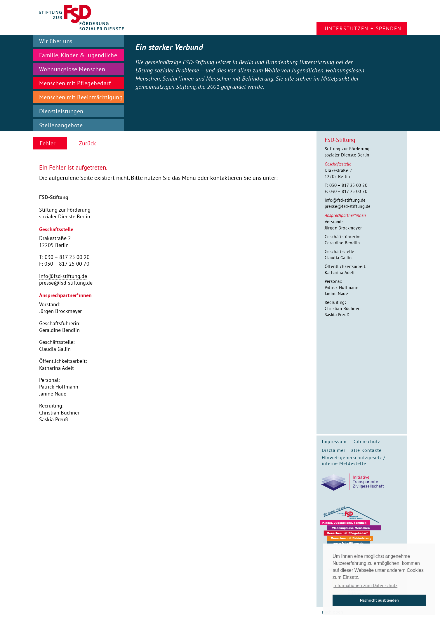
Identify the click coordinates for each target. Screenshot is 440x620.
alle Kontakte (366, 450)
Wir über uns (55, 41)
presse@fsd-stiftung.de (348, 206)
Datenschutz (366, 441)
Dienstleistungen (61, 111)
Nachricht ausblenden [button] (379, 600)
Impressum (334, 441)
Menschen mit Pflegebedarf (75, 83)
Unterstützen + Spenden (363, 28)
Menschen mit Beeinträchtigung (81, 97)
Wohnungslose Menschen (72, 69)
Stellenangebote (61, 125)
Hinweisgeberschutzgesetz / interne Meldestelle (353, 460)
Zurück (87, 143)
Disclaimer (333, 450)
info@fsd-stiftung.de (345, 200)
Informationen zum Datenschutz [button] (365, 585)
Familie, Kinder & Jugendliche (78, 55)
